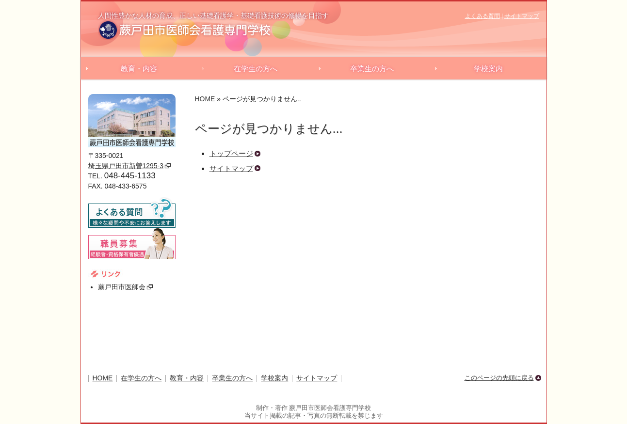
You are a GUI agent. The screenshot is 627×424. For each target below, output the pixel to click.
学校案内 (488, 68)
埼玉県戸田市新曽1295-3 (125, 166)
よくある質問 (482, 16)
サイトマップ (521, 16)
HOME (205, 99)
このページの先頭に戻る (499, 377)
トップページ (231, 153)
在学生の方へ (255, 68)
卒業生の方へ (372, 68)
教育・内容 (139, 68)
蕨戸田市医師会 (121, 287)
